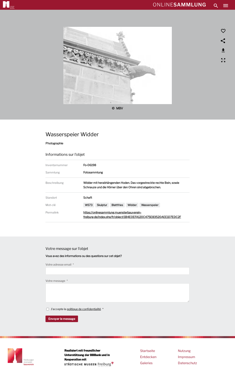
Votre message (55, 280)
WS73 (88, 205)
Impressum (186, 357)
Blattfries (117, 205)
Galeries (146, 363)
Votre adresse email (58, 264)
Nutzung (184, 351)
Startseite (147, 351)
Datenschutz (187, 363)
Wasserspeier (149, 205)
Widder (132, 205)
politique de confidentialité (84, 309)
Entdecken (148, 357)
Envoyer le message (61, 318)
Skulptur (102, 205)
